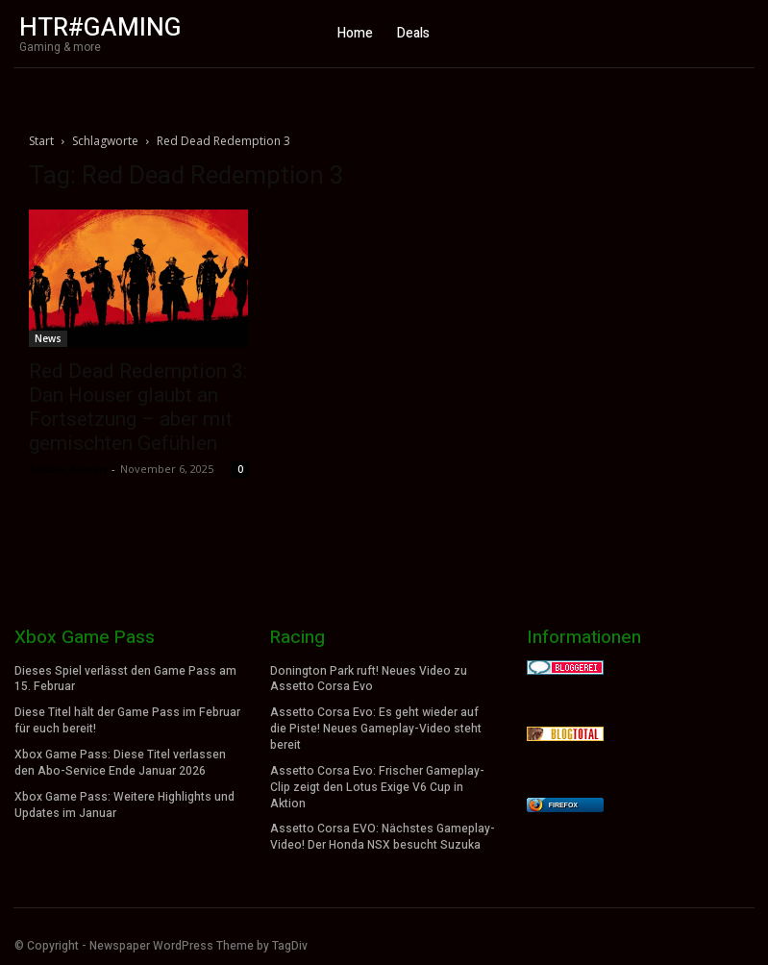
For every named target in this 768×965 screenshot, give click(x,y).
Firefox (563, 805)
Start (41, 141)
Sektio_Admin (68, 468)
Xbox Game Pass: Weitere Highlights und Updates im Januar (124, 804)
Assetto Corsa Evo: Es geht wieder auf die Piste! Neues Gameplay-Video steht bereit (376, 729)
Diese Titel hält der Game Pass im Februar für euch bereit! (127, 720)
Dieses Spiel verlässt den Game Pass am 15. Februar (125, 679)
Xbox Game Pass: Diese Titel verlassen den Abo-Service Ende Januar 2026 (120, 762)
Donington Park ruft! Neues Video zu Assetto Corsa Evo (368, 679)
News (48, 338)
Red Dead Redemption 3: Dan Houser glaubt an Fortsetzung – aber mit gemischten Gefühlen (138, 407)
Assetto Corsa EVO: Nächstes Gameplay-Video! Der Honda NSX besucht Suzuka (382, 837)
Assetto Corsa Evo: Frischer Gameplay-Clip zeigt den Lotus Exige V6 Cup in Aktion (377, 786)
